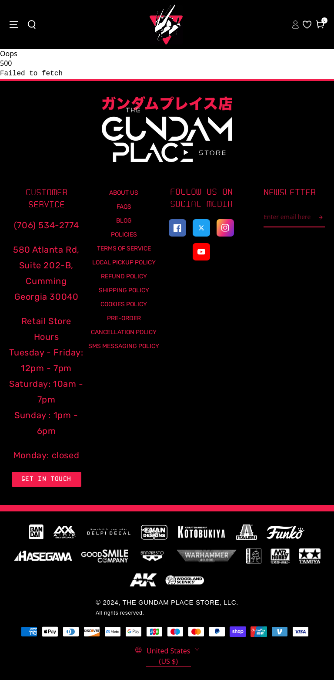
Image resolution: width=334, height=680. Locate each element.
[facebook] (177, 228)
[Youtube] (201, 251)
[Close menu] (14, 24)
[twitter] (201, 228)
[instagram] (225, 228)
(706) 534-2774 (46, 225)
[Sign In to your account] (296, 24)
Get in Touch (46, 479)
